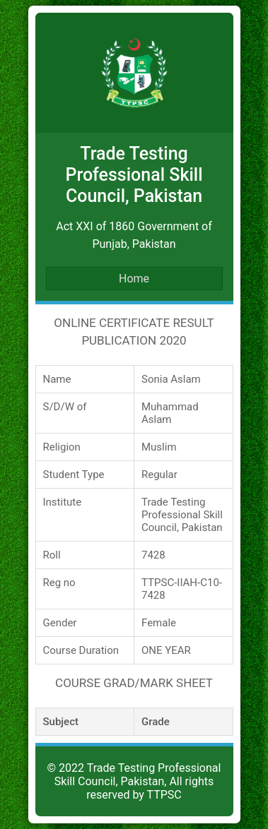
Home (134, 278)
